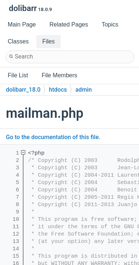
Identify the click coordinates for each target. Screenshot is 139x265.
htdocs (58, 89)
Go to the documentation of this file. (53, 137)
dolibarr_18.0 (23, 89)
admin (83, 89)
